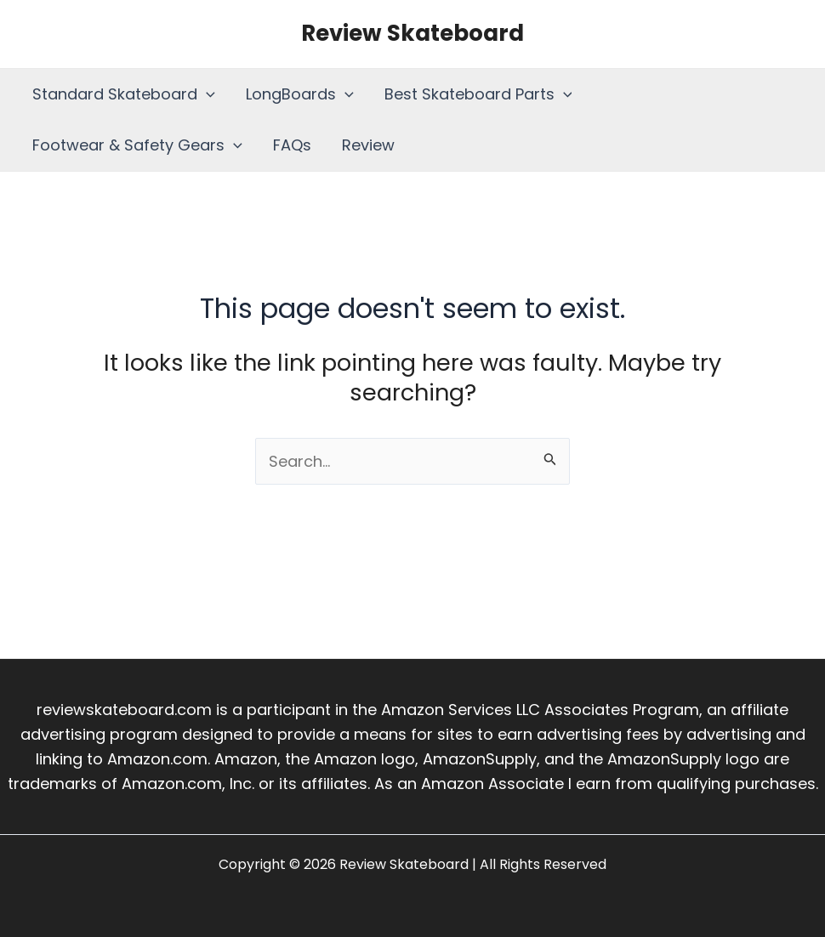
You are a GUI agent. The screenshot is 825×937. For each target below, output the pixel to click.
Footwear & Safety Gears (137, 145)
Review (368, 145)
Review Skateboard (412, 33)
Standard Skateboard (123, 94)
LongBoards (300, 94)
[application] (206, 94)
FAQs (292, 145)
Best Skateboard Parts (478, 94)
